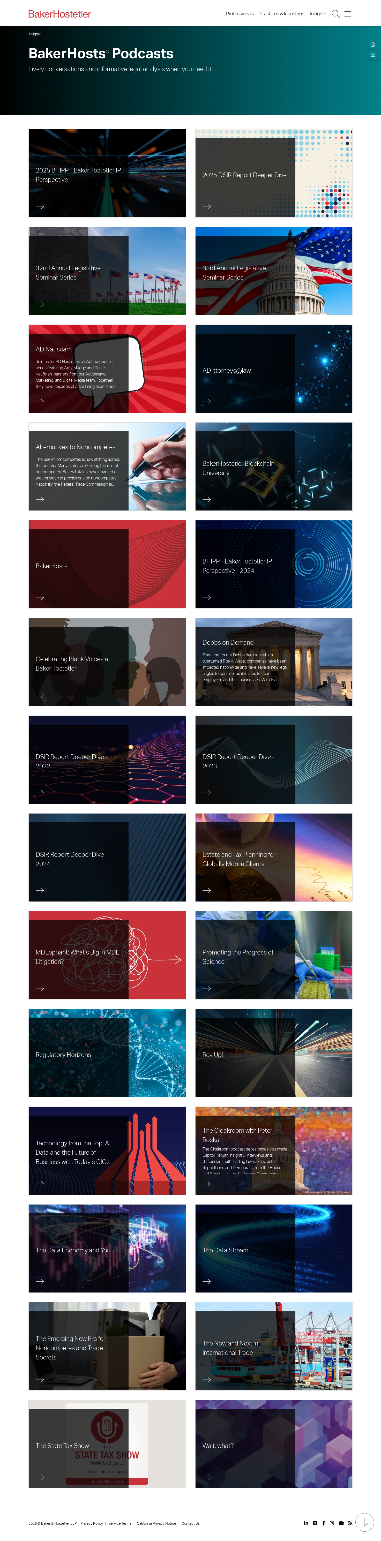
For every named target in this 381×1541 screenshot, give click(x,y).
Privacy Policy (91, 1523)
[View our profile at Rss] (350, 1523)
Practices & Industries (282, 14)
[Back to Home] (59, 14)
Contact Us (191, 1523)
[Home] (371, 44)
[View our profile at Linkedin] (306, 1523)
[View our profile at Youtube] (341, 1523)
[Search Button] (336, 14)
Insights (318, 14)
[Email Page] (371, 55)
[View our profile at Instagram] (332, 1523)
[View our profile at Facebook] (323, 1523)
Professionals (240, 14)
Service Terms (119, 1523)
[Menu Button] (348, 14)
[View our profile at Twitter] (315, 1523)
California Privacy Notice (156, 1523)
